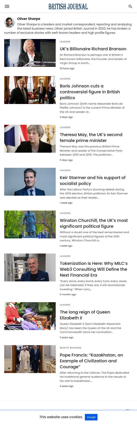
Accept (91, 417)
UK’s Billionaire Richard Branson (93, 49)
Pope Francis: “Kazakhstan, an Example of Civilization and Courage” (91, 361)
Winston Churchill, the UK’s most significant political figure (94, 223)
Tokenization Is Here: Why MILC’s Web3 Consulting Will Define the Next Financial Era (94, 269)
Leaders (65, 41)
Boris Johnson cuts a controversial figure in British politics (90, 92)
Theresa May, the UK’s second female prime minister (91, 137)
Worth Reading (70, 347)
